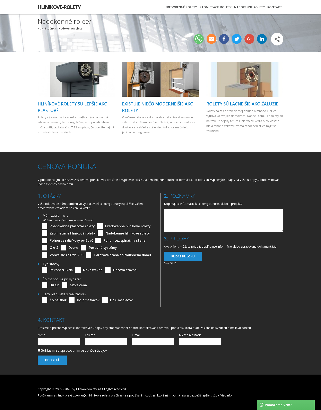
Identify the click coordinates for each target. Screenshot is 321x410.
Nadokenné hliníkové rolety (128, 233)
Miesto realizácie (190, 335)
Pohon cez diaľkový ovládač (71, 240)
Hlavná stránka (47, 28)
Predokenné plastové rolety (72, 226)
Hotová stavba (125, 270)
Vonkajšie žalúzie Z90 (66, 255)
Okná (54, 247)
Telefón (90, 335)
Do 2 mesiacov (88, 300)
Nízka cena (78, 285)
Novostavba (92, 270)
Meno (41, 335)
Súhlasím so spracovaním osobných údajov (74, 350)
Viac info (226, 395)
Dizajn (54, 285)
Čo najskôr (58, 300)
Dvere (73, 247)
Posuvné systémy (103, 247)
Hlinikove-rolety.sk (88, 389)
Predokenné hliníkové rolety (128, 226)
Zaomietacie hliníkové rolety (72, 233)
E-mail (136, 335)
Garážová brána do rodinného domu (122, 255)
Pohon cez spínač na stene (124, 240)
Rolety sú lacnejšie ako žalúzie (242, 104)
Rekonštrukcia (61, 270)
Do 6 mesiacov (121, 300)
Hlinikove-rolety (59, 7)
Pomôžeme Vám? (278, 405)
